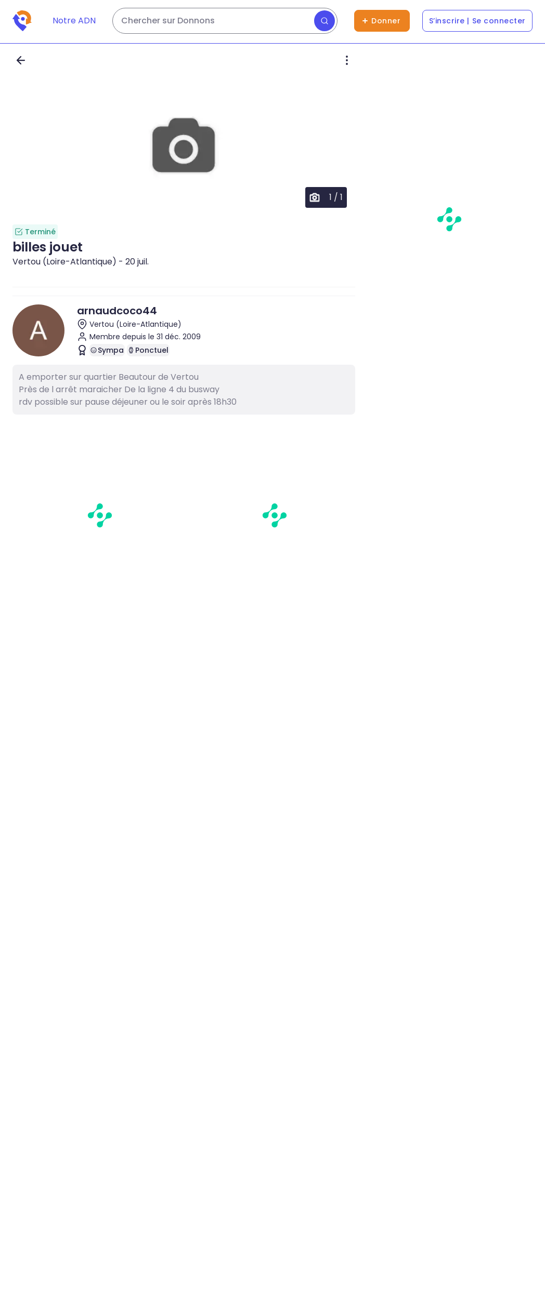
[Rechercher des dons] (225, 21)
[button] (183, 146)
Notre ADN (74, 20)
